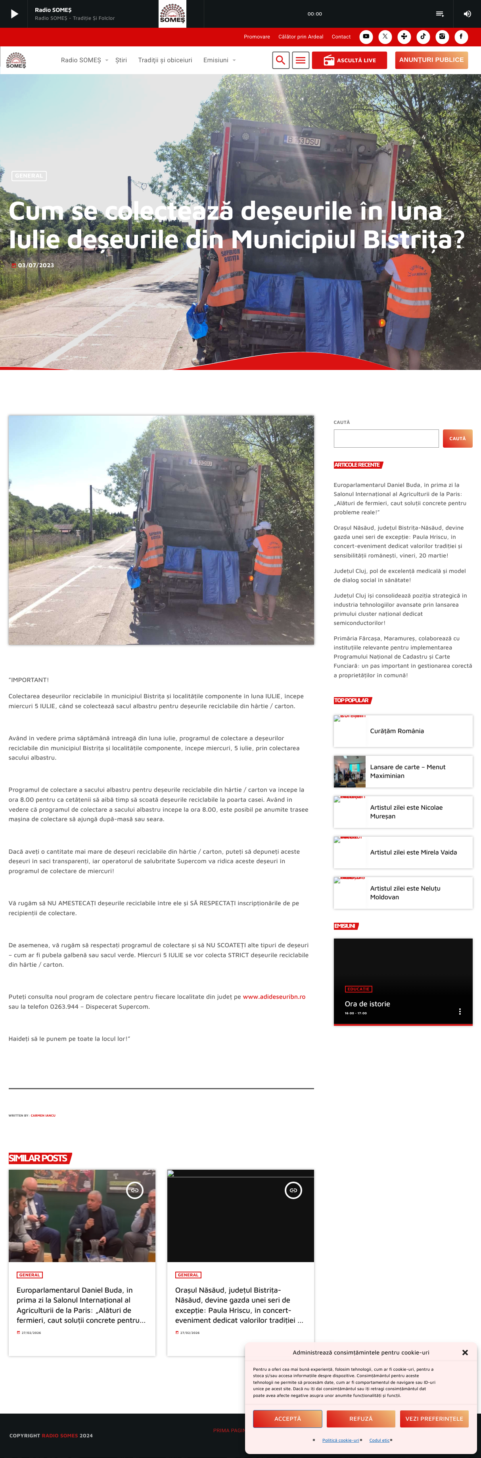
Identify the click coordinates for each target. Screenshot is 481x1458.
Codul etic (380, 1440)
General (29, 176)
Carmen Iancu (43, 1115)
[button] (465, 1352)
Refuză (361, 1419)
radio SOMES (60, 1436)
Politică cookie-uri (340, 1440)
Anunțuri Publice (431, 60)
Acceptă (287, 1419)
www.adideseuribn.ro (274, 996)
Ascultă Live (349, 60)
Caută (342, 422)
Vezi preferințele (435, 1419)
